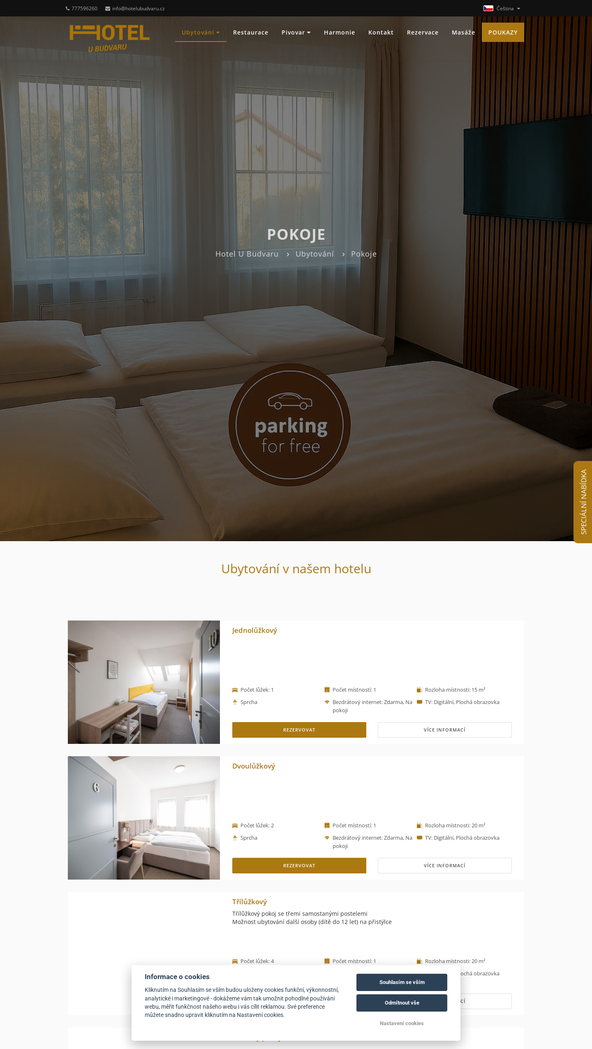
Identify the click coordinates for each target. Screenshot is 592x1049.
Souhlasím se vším (402, 982)
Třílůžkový (249, 901)
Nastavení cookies (402, 1023)
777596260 (81, 8)
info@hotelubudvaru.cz (135, 8)
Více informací (444, 730)
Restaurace (250, 32)
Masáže (463, 32)
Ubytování (201, 32)
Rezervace (423, 32)
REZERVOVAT (299, 730)
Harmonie (339, 32)
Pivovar (296, 32)
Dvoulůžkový (253, 766)
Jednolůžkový (254, 630)
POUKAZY (503, 32)
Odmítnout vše (402, 1003)
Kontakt (381, 32)
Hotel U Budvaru (247, 254)
